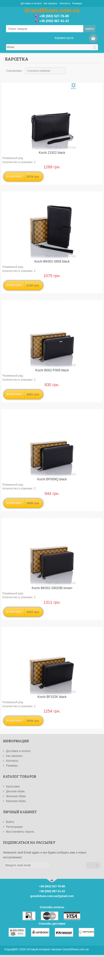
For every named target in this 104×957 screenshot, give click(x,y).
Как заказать (50, 3)
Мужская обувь (16, 801)
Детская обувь (15, 791)
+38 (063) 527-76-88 (54, 16)
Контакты (65, 3)
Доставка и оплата (31, 3)
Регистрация (14, 826)
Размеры (77, 3)
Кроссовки (13, 786)
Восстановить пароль (20, 831)
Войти (10, 821)
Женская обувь (16, 796)
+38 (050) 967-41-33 (54, 21)
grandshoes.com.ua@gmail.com (52, 896)
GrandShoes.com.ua (75, 949)
